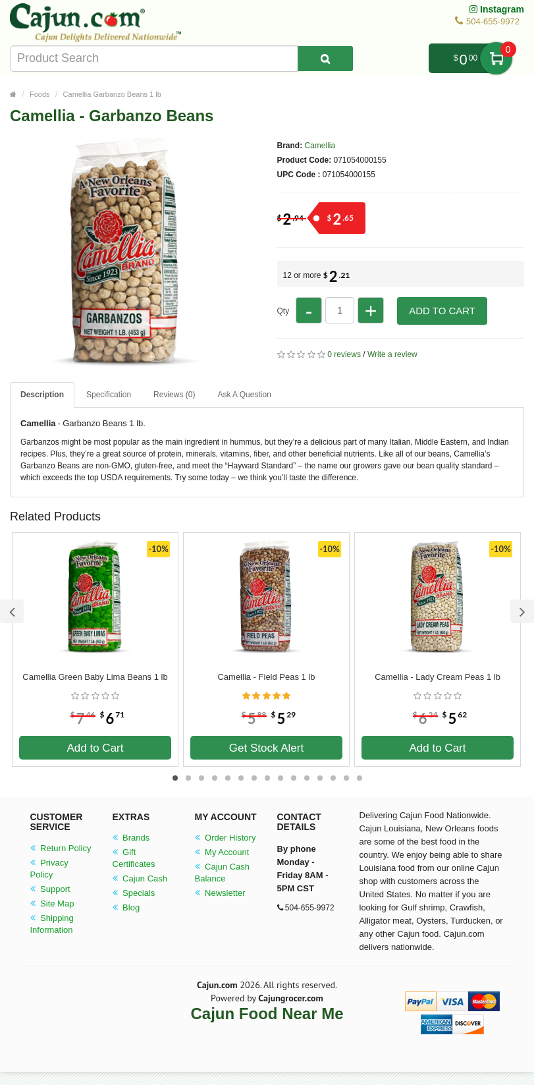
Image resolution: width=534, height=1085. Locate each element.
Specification (108, 394)
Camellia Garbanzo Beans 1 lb (112, 94)
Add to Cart (442, 310)
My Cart (496, 58)
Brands (131, 838)
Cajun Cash (140, 878)
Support (50, 889)
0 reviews (344, 354)
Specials (134, 893)
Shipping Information (52, 924)
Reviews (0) (174, 394)
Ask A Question (244, 394)
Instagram (496, 9)
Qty (283, 311)
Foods (40, 94)
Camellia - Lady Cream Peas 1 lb (437, 677)
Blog (126, 907)
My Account (222, 852)
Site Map (52, 903)
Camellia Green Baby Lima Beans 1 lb (94, 677)
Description (42, 394)
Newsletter (220, 893)
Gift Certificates (134, 858)
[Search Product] (325, 58)
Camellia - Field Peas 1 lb (266, 677)
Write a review (392, 354)
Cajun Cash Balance (222, 872)
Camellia (320, 145)
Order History (225, 838)
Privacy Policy (49, 868)
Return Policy (61, 848)
